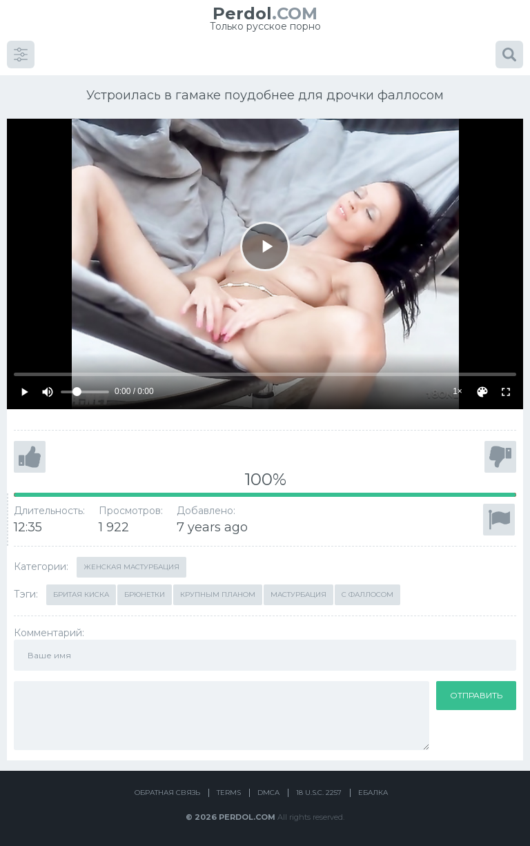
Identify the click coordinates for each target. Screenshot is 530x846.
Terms (229, 792)
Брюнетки (144, 594)
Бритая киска (81, 594)
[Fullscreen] (505, 392)
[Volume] (85, 392)
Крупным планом (217, 594)
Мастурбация (298, 594)
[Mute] (47, 392)
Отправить (476, 695)
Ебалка (373, 792)
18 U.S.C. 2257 (319, 792)
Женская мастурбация (131, 566)
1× (457, 391)
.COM (265, 13)
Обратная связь (167, 792)
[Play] (265, 246)
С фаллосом (367, 594)
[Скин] (482, 392)
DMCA (268, 792)
